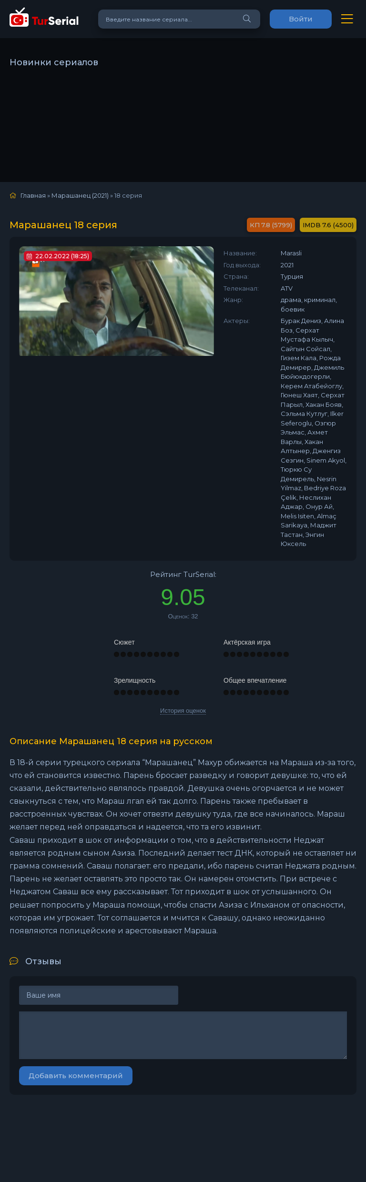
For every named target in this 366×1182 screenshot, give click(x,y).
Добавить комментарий (76, 1075)
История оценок (183, 710)
